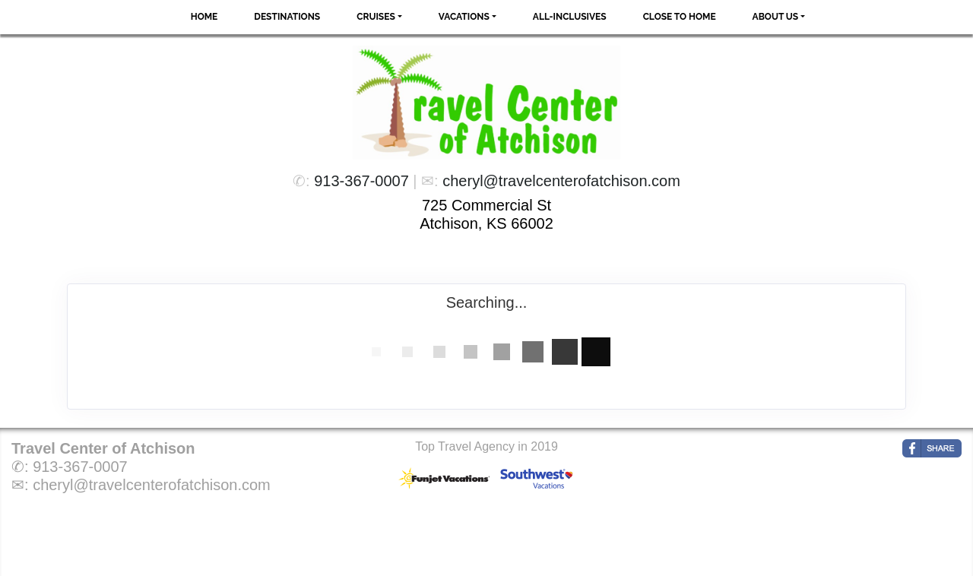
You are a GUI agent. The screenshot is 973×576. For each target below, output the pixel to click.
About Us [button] (776, 16)
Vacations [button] (464, 16)
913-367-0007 (361, 180)
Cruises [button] (376, 16)
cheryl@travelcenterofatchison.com (561, 180)
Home (204, 16)
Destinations (287, 16)
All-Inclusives (570, 16)
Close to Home (679, 16)
